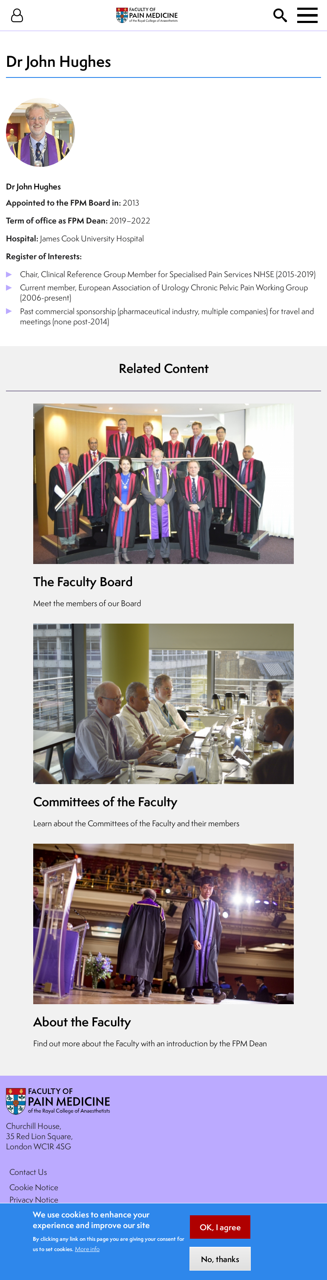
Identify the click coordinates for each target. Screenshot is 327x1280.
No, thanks (220, 1265)
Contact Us (28, 1171)
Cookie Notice (33, 1187)
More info (87, 1255)
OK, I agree (220, 1233)
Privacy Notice (33, 1199)
